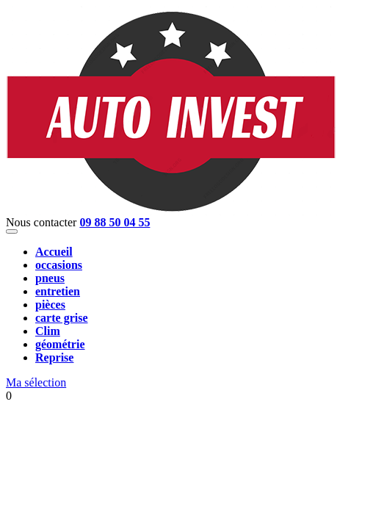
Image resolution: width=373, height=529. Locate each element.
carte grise (61, 318)
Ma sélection (36, 382)
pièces (50, 304)
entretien (57, 291)
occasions (58, 265)
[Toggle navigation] (12, 231)
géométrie (60, 344)
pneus (50, 278)
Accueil (54, 251)
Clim (47, 331)
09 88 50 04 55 (114, 222)
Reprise (54, 357)
